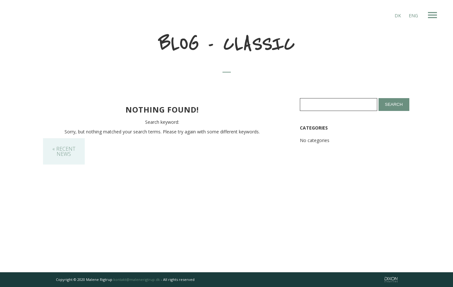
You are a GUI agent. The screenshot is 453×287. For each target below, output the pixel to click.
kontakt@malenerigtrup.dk (136, 279)
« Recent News (63, 151)
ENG (413, 16)
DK (398, 16)
